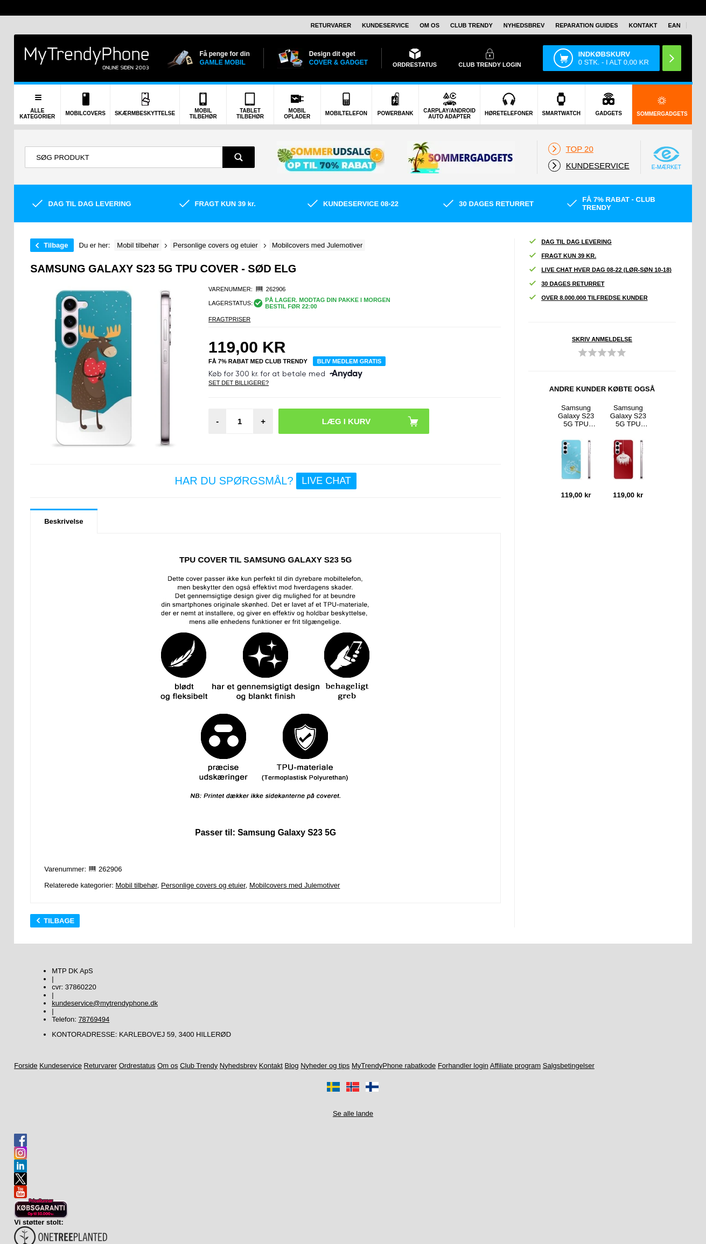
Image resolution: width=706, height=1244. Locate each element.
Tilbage (56, 245)
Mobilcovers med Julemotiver (294, 885)
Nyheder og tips (324, 1066)
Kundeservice (385, 25)
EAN (674, 25)
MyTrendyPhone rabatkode (394, 1066)
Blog (292, 1066)
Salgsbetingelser (569, 1066)
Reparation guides (586, 25)
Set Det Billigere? (238, 382)
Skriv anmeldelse (602, 339)
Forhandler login (463, 1066)
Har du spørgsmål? (266, 481)
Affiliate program (515, 1066)
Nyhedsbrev (524, 25)
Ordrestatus (137, 1066)
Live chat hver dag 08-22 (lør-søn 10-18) (600, 269)
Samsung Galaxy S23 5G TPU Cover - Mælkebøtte (576, 416)
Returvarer (331, 25)
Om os (429, 25)
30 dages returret (566, 283)
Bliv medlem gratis (349, 361)
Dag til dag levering (570, 241)
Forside (25, 1066)
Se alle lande (353, 1113)
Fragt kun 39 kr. (562, 255)
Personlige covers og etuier (203, 885)
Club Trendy (471, 25)
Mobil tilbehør (136, 885)
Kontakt (643, 25)
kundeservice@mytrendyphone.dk (105, 1003)
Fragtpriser (229, 319)
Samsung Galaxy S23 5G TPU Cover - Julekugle (628, 416)
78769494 (93, 1019)
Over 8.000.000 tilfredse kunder (587, 297)
